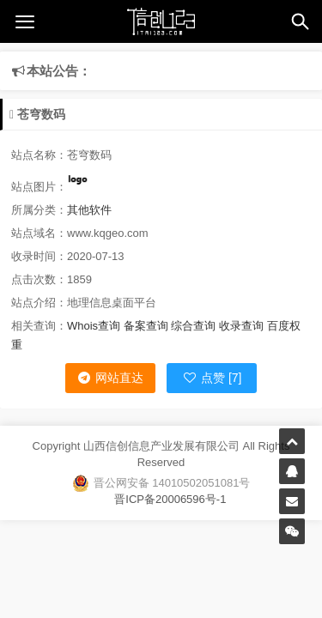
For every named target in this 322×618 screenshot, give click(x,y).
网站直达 (109, 378)
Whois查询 (93, 325)
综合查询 (193, 325)
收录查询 (241, 325)
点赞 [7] (211, 378)
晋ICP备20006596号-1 (161, 499)
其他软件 (89, 209)
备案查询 (146, 325)
